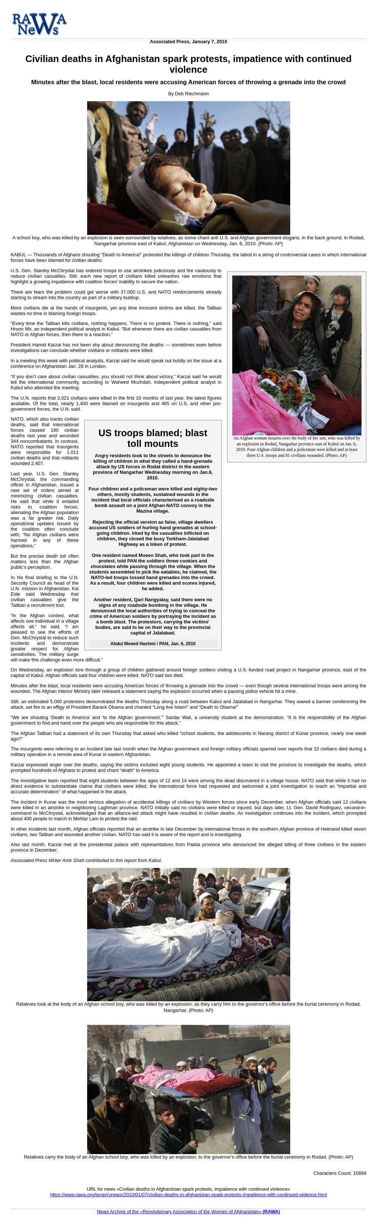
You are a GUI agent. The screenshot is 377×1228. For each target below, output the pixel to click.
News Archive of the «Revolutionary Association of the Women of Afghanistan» (188, 1211)
